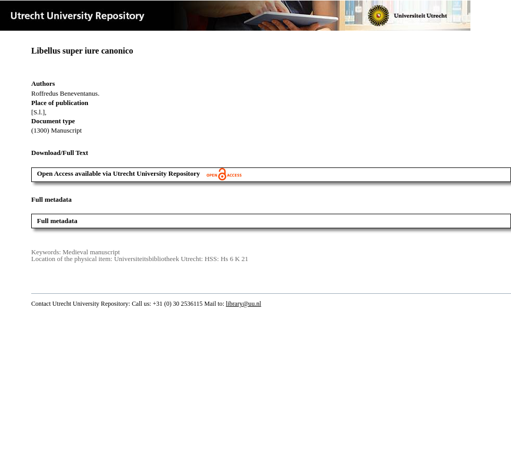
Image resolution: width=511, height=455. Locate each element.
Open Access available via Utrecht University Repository (139, 173)
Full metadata (57, 221)
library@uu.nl (243, 303)
